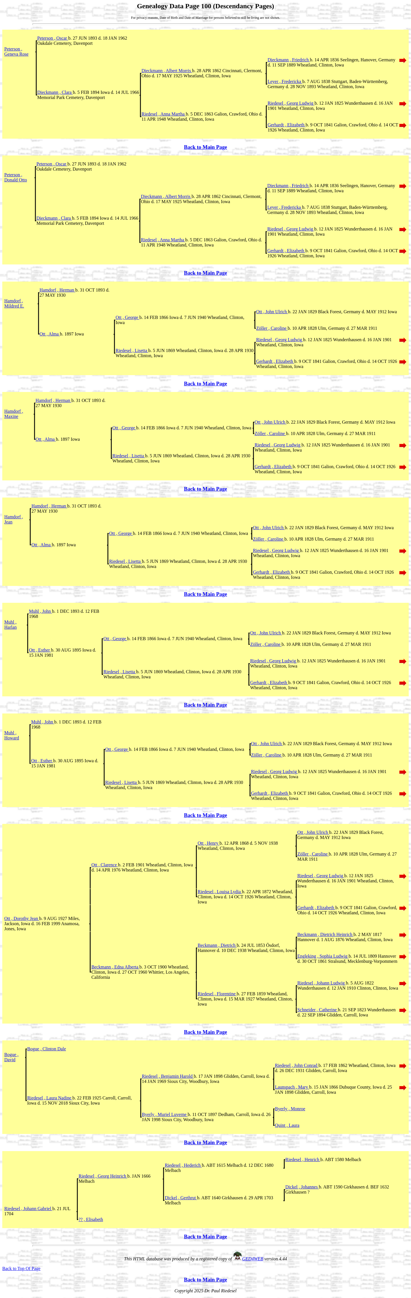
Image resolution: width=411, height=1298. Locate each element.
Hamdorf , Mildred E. (14, 303)
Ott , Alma (50, 333)
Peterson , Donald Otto (15, 177)
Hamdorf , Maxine (13, 414)
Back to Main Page (205, 147)
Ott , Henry (208, 843)
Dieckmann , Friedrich (288, 59)
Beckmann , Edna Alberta (115, 967)
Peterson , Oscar (52, 38)
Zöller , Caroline (271, 328)
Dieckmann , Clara (55, 92)
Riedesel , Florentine (217, 993)
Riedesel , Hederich (183, 1165)
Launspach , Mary (292, 1087)
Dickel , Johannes (302, 1186)
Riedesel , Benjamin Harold (168, 1076)
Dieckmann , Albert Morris (167, 70)
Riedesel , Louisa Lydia (220, 891)
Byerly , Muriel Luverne (165, 1114)
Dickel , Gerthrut (181, 1197)
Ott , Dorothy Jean (21, 918)
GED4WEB (252, 1258)
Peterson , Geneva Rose (16, 51)
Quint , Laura (287, 1125)
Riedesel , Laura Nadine (49, 1097)
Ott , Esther (40, 650)
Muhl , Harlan (10, 625)
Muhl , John (40, 611)
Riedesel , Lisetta (132, 350)
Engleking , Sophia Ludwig (323, 956)
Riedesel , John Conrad (296, 1065)
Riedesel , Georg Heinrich (102, 1176)
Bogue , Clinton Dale (46, 1048)
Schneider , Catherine (317, 1009)
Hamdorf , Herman (57, 290)
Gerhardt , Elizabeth (286, 124)
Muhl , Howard (11, 735)
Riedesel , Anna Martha (164, 114)
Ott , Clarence (104, 864)
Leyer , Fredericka (284, 81)
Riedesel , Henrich (303, 1159)
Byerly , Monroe (290, 1108)
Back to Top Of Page (21, 1268)
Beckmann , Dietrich (217, 945)
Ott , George (127, 317)
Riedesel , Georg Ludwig (291, 103)
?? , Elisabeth (90, 1219)
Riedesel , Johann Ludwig (321, 982)
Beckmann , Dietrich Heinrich (325, 934)
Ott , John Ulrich (272, 311)
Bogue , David (11, 1057)
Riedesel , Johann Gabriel (28, 1208)
